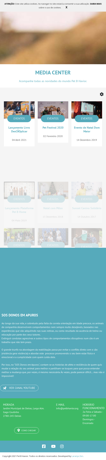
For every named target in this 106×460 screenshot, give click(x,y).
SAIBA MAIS (96, 3)
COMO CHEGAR (26, 430)
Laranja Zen (77, 456)
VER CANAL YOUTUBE (19, 388)
